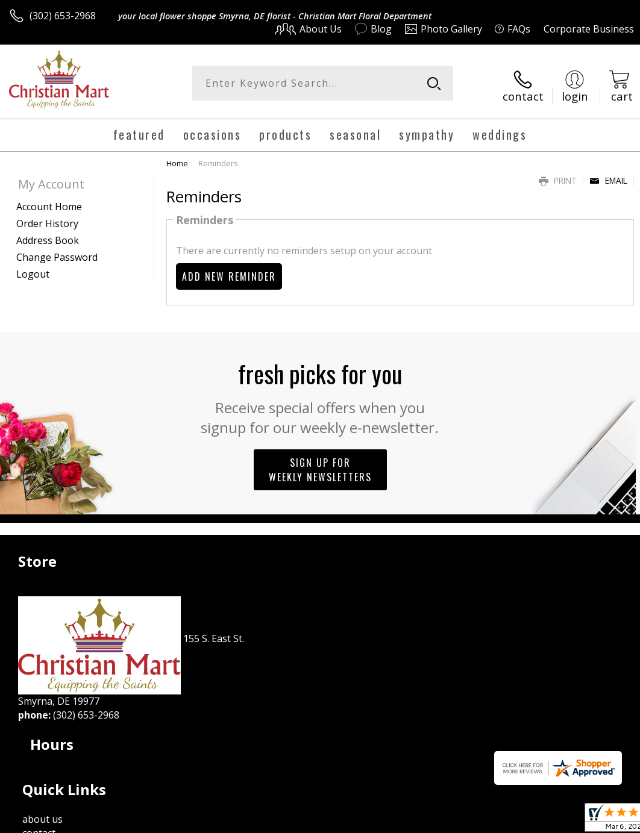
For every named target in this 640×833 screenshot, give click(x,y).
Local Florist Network (515, 820)
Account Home (49, 201)
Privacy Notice (431, 820)
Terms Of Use (360, 820)
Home (177, 158)
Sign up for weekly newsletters (320, 465)
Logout (32, 269)
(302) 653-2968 (63, 15)
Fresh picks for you (320, 391)
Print (558, 175)
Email (608, 175)
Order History (47, 218)
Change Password (57, 252)
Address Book (47, 235)
